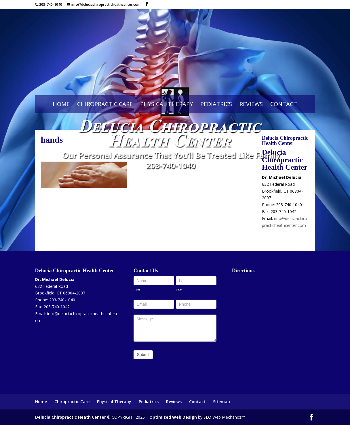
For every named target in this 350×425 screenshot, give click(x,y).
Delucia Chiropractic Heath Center (70, 417)
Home (61, 104)
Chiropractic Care (105, 104)
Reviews (251, 104)
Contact (283, 104)
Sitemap (221, 401)
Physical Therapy (166, 104)
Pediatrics (216, 104)
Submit (143, 354)
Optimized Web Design (173, 417)
